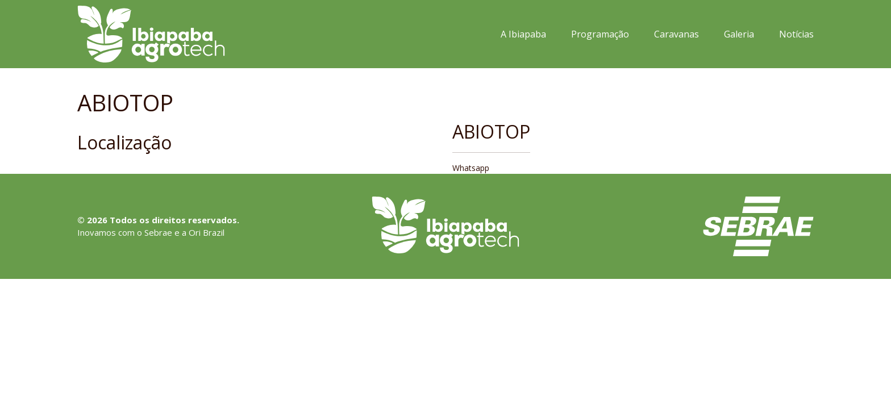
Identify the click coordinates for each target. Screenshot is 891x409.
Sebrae (158, 232)
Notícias (796, 34)
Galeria (739, 34)
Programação (600, 34)
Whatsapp (470, 167)
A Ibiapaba (523, 34)
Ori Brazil (206, 232)
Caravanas (676, 34)
